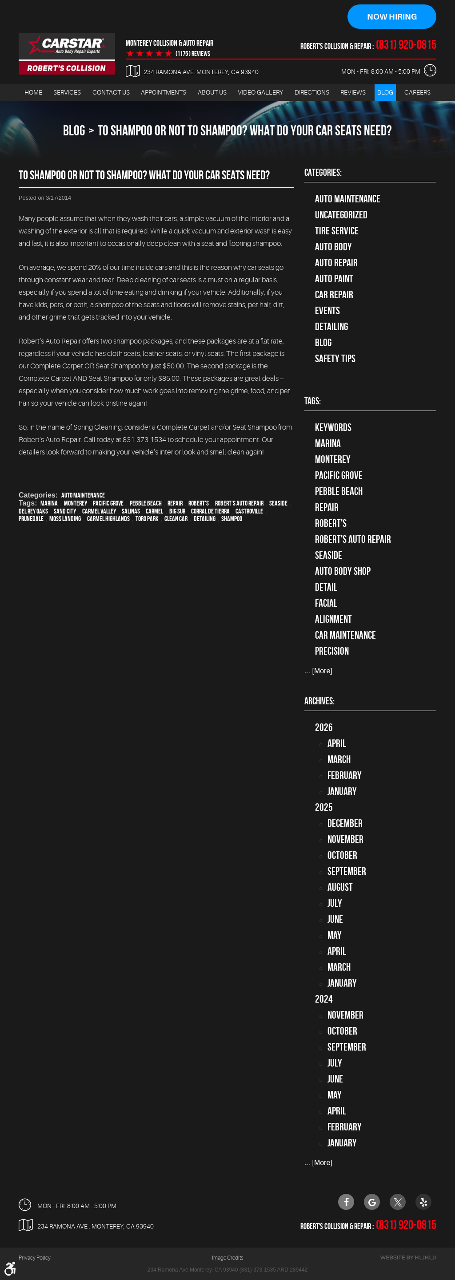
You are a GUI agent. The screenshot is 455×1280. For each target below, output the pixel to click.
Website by (407, 1257)
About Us (212, 92)
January (342, 791)
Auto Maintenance (83, 495)
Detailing (331, 326)
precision (332, 651)
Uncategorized (341, 215)
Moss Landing (65, 518)
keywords (333, 427)
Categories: (323, 172)
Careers (417, 92)
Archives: (319, 700)
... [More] (318, 671)
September (346, 871)
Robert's (198, 503)
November (345, 839)
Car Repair (334, 294)
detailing (205, 518)
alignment (333, 619)
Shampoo (231, 518)
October (342, 855)
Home (33, 92)
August (340, 887)
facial (326, 603)
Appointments (163, 92)
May (334, 935)
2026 (324, 727)
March (339, 759)
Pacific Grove (108, 503)
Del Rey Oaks (33, 511)
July (334, 903)
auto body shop (343, 571)
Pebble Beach (146, 503)
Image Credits (227, 1258)
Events (327, 310)
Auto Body (333, 247)
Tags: (312, 400)
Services (67, 92)
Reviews (353, 92)
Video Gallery (260, 92)
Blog (385, 92)
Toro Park (147, 518)
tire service (337, 231)
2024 (324, 999)
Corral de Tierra (210, 511)
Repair (175, 503)
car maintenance (345, 635)
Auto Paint (334, 278)
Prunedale (31, 518)
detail (326, 587)
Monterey (75, 503)
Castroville (249, 511)
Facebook (346, 1202)
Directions (312, 92)
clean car (176, 518)
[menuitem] (33, 92)
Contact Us (111, 92)
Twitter (398, 1202)
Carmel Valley (99, 511)
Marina (49, 503)
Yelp (423, 1202)
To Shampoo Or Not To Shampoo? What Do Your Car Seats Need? (245, 130)
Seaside (278, 503)
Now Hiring (392, 16)
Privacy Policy (35, 1258)
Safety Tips (335, 358)
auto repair (336, 263)
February (344, 775)
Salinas (131, 511)
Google (372, 1202)
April (336, 743)
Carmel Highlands (108, 518)
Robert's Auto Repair (239, 503)
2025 (324, 807)
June (335, 919)
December (345, 823)
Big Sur (177, 511)
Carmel (154, 511)
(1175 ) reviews (193, 53)
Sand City (65, 511)
